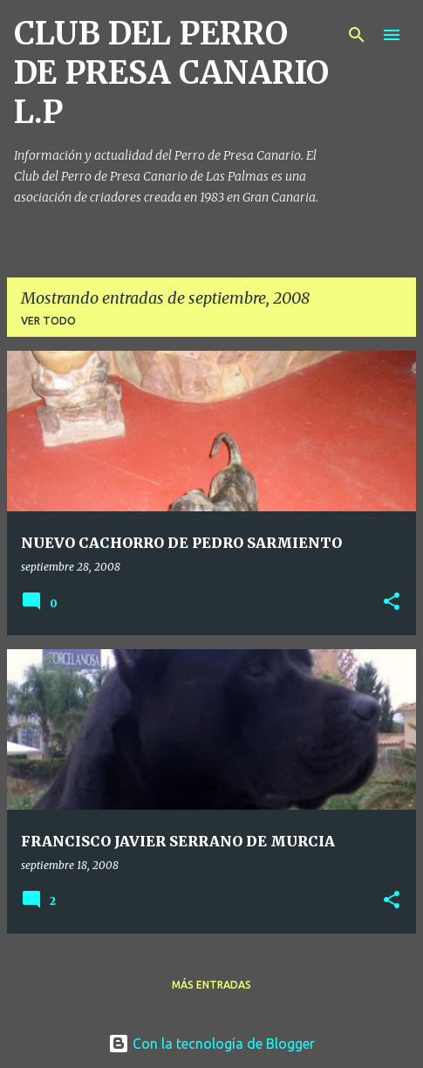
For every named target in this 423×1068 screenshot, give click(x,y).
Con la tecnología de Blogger (211, 1043)
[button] (391, 602)
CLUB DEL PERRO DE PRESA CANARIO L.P (171, 73)
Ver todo (48, 320)
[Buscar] (356, 35)
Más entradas (211, 984)
